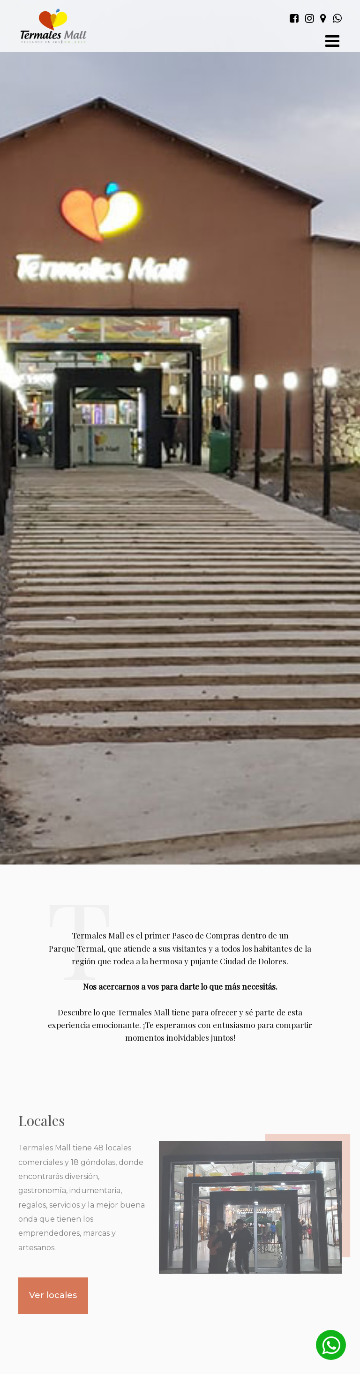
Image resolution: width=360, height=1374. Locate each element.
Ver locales (53, 1295)
